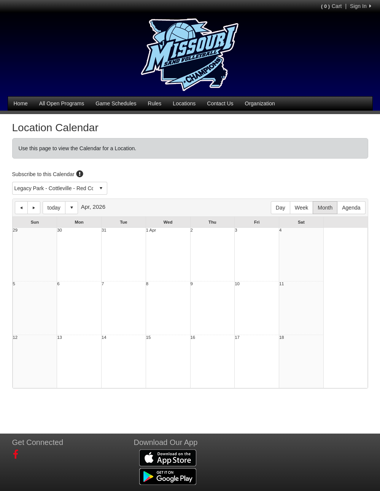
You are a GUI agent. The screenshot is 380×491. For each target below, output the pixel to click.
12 (15, 337)
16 (193, 337)
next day (33, 207)
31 (104, 230)
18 (281, 337)
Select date (71, 207)
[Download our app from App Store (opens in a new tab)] (167, 457)
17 (237, 337)
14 (104, 337)
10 (237, 284)
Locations (184, 103)
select (101, 188)
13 (59, 337)
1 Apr (151, 230)
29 (15, 230)
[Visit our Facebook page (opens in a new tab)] (18, 454)
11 (281, 284)
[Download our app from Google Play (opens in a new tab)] (167, 476)
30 (59, 230)
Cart (331, 6)
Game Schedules (115, 103)
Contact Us (220, 103)
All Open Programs (61, 103)
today (54, 208)
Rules (155, 103)
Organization (260, 103)
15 (148, 337)
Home (21, 103)
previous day (21, 207)
